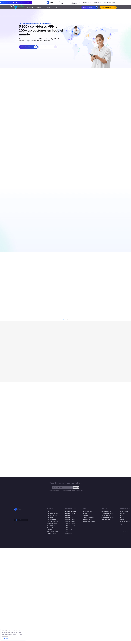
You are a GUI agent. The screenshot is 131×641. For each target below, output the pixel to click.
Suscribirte (76, 592)
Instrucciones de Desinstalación (106, 626)
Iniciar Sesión (111, 2)
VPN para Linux (69, 633)
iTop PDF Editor (51, 631)
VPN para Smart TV (70, 631)
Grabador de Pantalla (89, 627)
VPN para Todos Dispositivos (69, 638)
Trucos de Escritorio (88, 623)
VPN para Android (70, 625)
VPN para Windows (70, 617)
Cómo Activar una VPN (108, 623)
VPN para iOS (69, 623)
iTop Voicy (50, 623)
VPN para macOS (70, 619)
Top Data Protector (52, 629)
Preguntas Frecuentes (107, 619)
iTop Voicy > (20, 6)
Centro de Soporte (106, 617)
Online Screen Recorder (53, 637)
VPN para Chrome (70, 627)
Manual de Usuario (107, 621)
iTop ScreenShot (51, 625)
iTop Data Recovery (52, 627)
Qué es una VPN (87, 617)
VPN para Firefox (70, 629)
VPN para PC (68, 621)
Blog (56, 7)
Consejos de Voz (87, 625)
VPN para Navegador (71, 635)
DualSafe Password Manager (52, 634)
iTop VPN (49, 617)
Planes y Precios (51, 639)
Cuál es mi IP (86, 619)
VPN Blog (85, 621)
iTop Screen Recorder (53, 619)
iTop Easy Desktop (52, 621)
